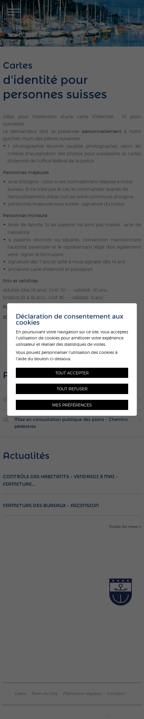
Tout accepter (72, 372)
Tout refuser (72, 388)
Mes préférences (72, 404)
